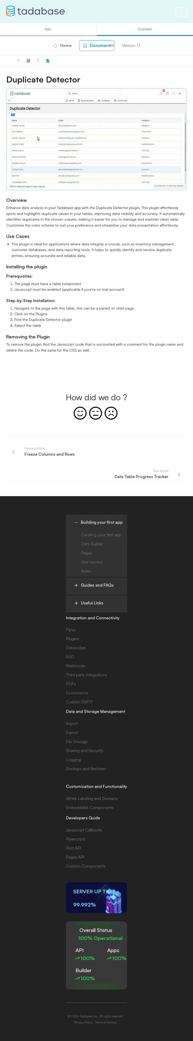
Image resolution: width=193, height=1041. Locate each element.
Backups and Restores (86, 768)
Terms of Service (105, 1022)
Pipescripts (76, 839)
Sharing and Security (84, 750)
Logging (73, 759)
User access (92, 561)
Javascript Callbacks (84, 829)
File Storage (77, 741)
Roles (86, 570)
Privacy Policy (83, 1022)
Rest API (73, 848)
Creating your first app (101, 534)
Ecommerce (77, 692)
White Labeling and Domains (92, 798)
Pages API (75, 857)
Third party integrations (86, 674)
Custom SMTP (79, 701)
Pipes (71, 629)
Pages (86, 552)
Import (72, 723)
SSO (70, 656)
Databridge (76, 647)
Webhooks (76, 665)
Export (72, 732)
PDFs (71, 683)
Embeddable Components (90, 807)
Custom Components (85, 866)
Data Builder (92, 543)
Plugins (72, 638)
